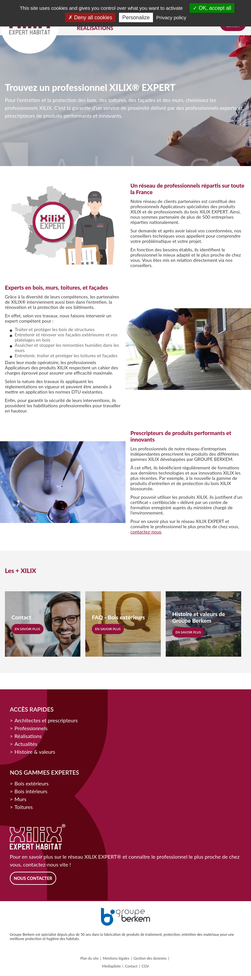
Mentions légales (116, 958)
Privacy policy (171, 17)
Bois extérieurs (31, 783)
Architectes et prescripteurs (46, 720)
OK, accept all (212, 8)
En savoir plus (27, 629)
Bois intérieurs (30, 791)
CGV (145, 966)
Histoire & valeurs (34, 752)
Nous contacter (33, 878)
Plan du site (89, 958)
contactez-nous (145, 531)
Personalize (136, 17)
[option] (63, 225)
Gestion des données (149, 958)
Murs (20, 799)
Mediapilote (111, 966)
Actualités (25, 744)
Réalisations (28, 736)
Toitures (23, 807)
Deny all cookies (90, 17)
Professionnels (30, 728)
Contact (131, 966)
